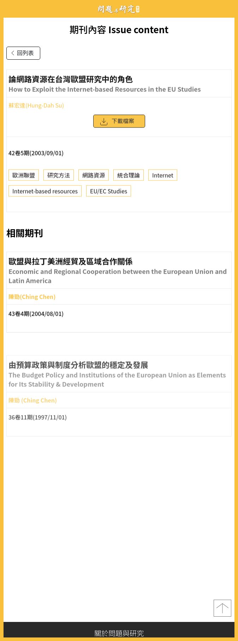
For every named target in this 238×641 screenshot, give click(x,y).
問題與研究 (119, 9)
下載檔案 (117, 124)
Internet (162, 177)
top (222, 608)
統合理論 (128, 177)
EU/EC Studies (108, 193)
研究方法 (58, 177)
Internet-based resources (45, 193)
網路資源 (93, 177)
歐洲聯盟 (23, 177)
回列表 (21, 53)
